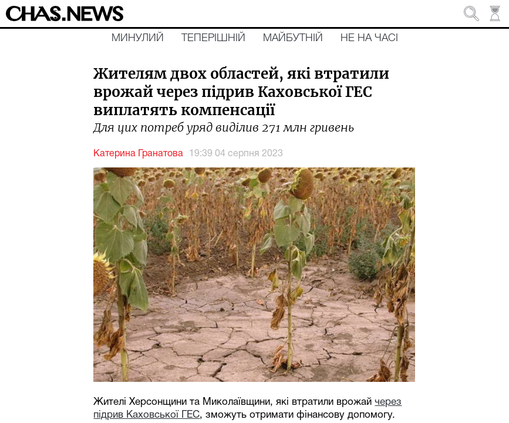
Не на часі (369, 38)
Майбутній (293, 38)
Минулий (138, 38)
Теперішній (213, 38)
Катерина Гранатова (138, 154)
